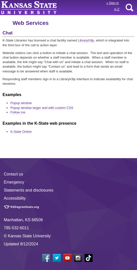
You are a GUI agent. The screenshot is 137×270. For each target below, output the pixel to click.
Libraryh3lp (86, 40)
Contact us (13, 174)
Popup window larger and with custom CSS (41, 108)
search (129, 8)
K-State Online (21, 131)
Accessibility (15, 198)
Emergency (14, 182)
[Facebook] (46, 258)
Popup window (21, 103)
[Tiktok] (89, 258)
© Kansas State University (27, 236)
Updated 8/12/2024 (21, 244)
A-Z (116, 9)
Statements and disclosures (28, 190)
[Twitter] (57, 258)
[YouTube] (67, 258)
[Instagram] (78, 258)
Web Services (31, 23)
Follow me (17, 112)
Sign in (112, 3)
